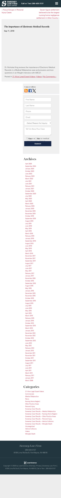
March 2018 (29, 253)
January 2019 (29, 238)
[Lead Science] (30, 462)
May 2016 (28, 288)
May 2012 (28, 345)
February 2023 (29, 176)
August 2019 (29, 221)
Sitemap (32, 466)
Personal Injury (30, 406)
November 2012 (30, 335)
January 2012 (29, 350)
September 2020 (30, 193)
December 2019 (30, 211)
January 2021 (29, 188)
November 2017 (30, 258)
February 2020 (29, 206)
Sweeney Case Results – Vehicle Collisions (39, 421)
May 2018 (28, 248)
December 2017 (30, 256)
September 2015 (30, 301)
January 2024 (29, 169)
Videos (39, 76)
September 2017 (30, 261)
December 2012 (30, 333)
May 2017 (28, 271)
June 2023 (28, 174)
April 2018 (28, 251)
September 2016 (30, 283)
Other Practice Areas (32, 404)
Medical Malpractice (32, 396)
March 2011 (29, 373)
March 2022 (29, 179)
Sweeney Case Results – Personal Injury (38, 419)
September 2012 (30, 340)
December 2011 (30, 353)
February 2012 (29, 348)
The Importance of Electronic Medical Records (26, 26)
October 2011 (29, 358)
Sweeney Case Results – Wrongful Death (38, 424)
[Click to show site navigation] (56, 3)
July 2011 (28, 365)
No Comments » (49, 76)
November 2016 (30, 278)
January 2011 (29, 378)
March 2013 (29, 328)
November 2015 (30, 296)
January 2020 (29, 208)
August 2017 (29, 263)
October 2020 (29, 191)
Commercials (29, 394)
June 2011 (28, 368)
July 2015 (28, 306)
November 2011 (30, 355)
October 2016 (29, 281)
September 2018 (30, 241)
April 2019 (28, 231)
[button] (32, 3)
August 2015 (29, 303)
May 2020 (28, 198)
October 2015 (29, 298)
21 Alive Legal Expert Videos (24, 76)
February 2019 (29, 236)
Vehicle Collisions (31, 429)
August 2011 (29, 363)
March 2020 (29, 203)
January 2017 (29, 276)
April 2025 (28, 164)
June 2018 (28, 246)
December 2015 (30, 293)
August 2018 (29, 243)
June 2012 (28, 343)
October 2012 (29, 338)
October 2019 (29, 216)
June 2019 (28, 226)
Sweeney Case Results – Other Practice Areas (40, 416)
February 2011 (29, 375)
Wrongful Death (30, 434)
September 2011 (30, 360)
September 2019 (30, 218)
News (27, 399)
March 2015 (29, 316)
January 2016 (29, 291)
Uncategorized (30, 426)
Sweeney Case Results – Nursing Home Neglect (41, 414)
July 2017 (28, 266)
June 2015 (28, 308)
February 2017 (29, 273)
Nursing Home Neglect (32, 401)
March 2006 (29, 380)
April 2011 (28, 370)
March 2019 (29, 233)
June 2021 (28, 183)
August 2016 (29, 286)
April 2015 (28, 313)
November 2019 (30, 213)
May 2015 (28, 311)
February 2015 (29, 318)
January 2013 (29, 331)
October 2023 (29, 171)
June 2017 (28, 268)
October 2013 (29, 323)
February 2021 (29, 186)
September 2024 (30, 166)
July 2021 (28, 181)
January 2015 (29, 321)
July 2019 (28, 223)
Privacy (38, 466)
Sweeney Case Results (33, 409)
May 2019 (28, 228)
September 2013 (30, 326)
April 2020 (28, 201)
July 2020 (28, 196)
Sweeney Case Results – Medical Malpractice (40, 411)
